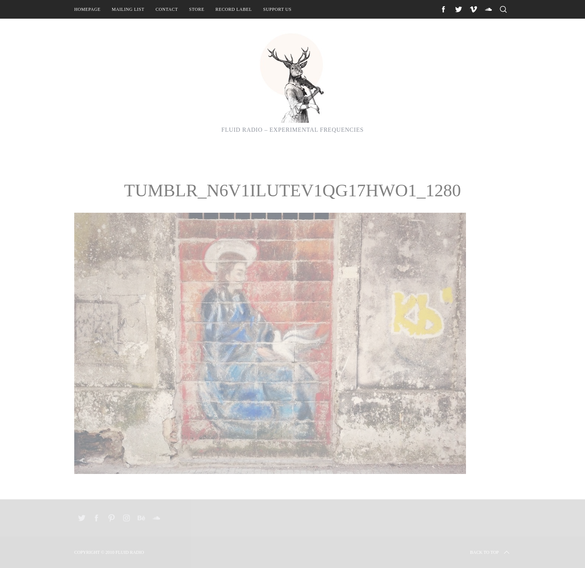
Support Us (277, 9)
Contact (167, 9)
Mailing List (128, 9)
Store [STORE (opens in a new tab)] (196, 9)
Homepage (87, 9)
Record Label (234, 9)
